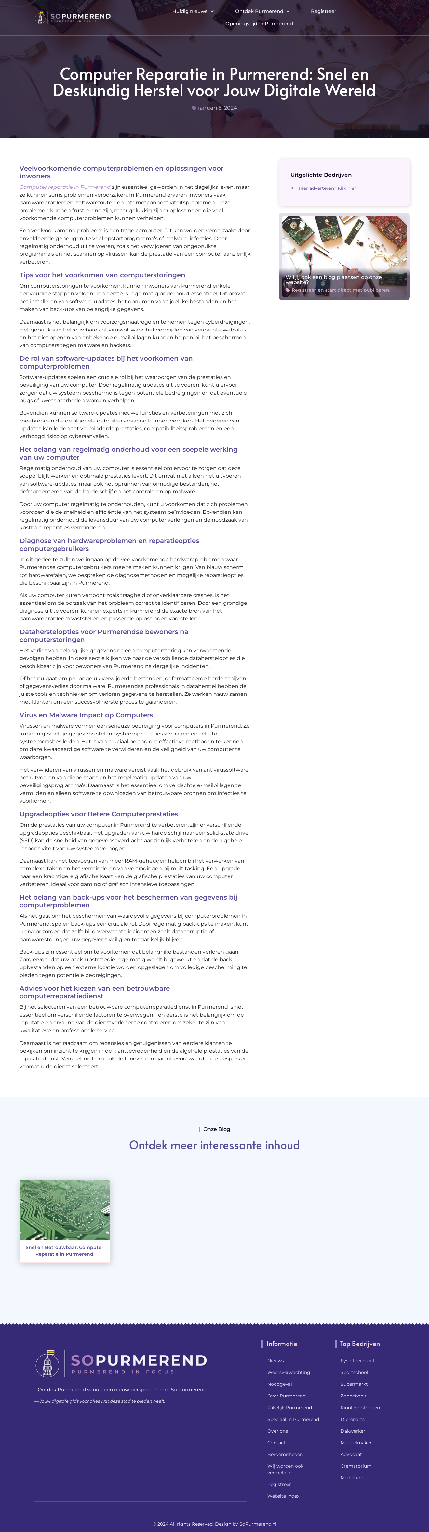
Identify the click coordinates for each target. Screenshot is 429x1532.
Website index (283, 1496)
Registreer (323, 11)
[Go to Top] (402, 1481)
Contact (276, 1443)
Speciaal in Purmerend (293, 1419)
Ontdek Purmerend (262, 11)
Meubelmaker (356, 1443)
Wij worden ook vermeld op (285, 1469)
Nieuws (275, 1361)
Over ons (277, 1431)
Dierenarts (353, 1419)
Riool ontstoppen (360, 1407)
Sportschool (354, 1372)
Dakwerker (353, 1431)
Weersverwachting (288, 1372)
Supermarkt (354, 1384)
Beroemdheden (285, 1454)
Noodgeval (279, 1384)
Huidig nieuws (193, 11)
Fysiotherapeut (358, 1361)
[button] (389, 17)
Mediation (352, 1478)
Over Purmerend (286, 1396)
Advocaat (351, 1454)
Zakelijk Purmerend (289, 1407)
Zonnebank (353, 1396)
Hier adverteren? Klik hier (327, 188)
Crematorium (356, 1466)
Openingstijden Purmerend (259, 23)
